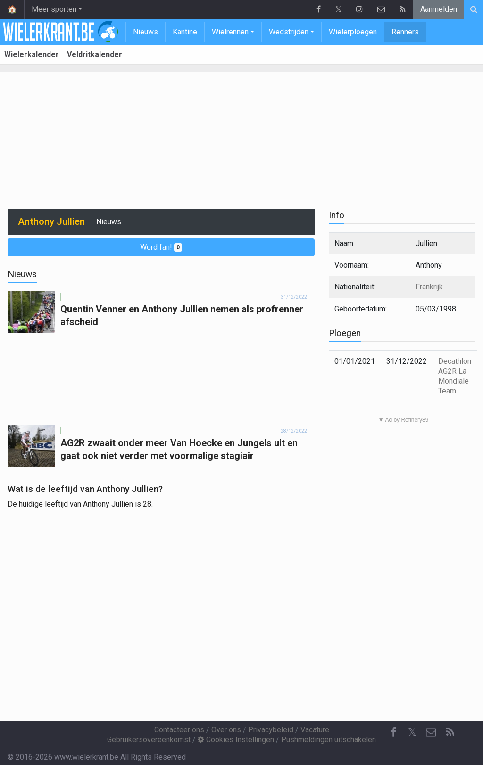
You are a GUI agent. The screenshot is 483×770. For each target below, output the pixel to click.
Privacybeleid (270, 729)
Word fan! (161, 247)
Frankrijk (429, 286)
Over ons (226, 729)
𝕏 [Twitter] (412, 732)
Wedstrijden (288, 31)
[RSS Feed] (450, 732)
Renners (405, 31)
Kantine (185, 31)
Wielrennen (230, 31)
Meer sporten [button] (54, 9)
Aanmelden (438, 9)
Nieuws (145, 31)
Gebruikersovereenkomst (149, 739)
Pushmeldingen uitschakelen (328, 739)
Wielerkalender (31, 54)
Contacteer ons (179, 729)
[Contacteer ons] (431, 732)
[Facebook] (393, 732)
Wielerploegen (353, 31)
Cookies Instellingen (236, 739)
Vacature (314, 729)
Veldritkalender (94, 54)
